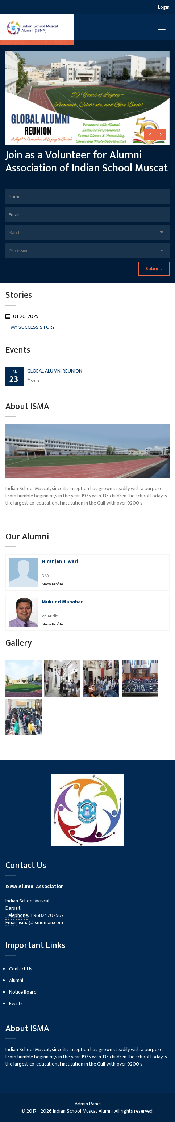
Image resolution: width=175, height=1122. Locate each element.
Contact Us (20, 969)
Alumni (16, 980)
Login (164, 7)
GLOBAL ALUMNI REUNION (54, 371)
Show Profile (52, 584)
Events (16, 1003)
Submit (153, 268)
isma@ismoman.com (41, 922)
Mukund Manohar (62, 602)
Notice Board (23, 992)
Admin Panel (88, 1104)
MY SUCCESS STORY (33, 327)
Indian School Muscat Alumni (83, 1111)
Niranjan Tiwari (60, 561)
